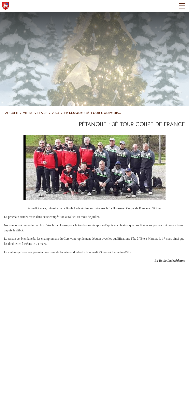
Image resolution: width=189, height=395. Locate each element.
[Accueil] (5, 6)
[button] (94, 167)
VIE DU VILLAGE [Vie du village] (35, 112)
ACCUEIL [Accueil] (11, 112)
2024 (55, 112)
